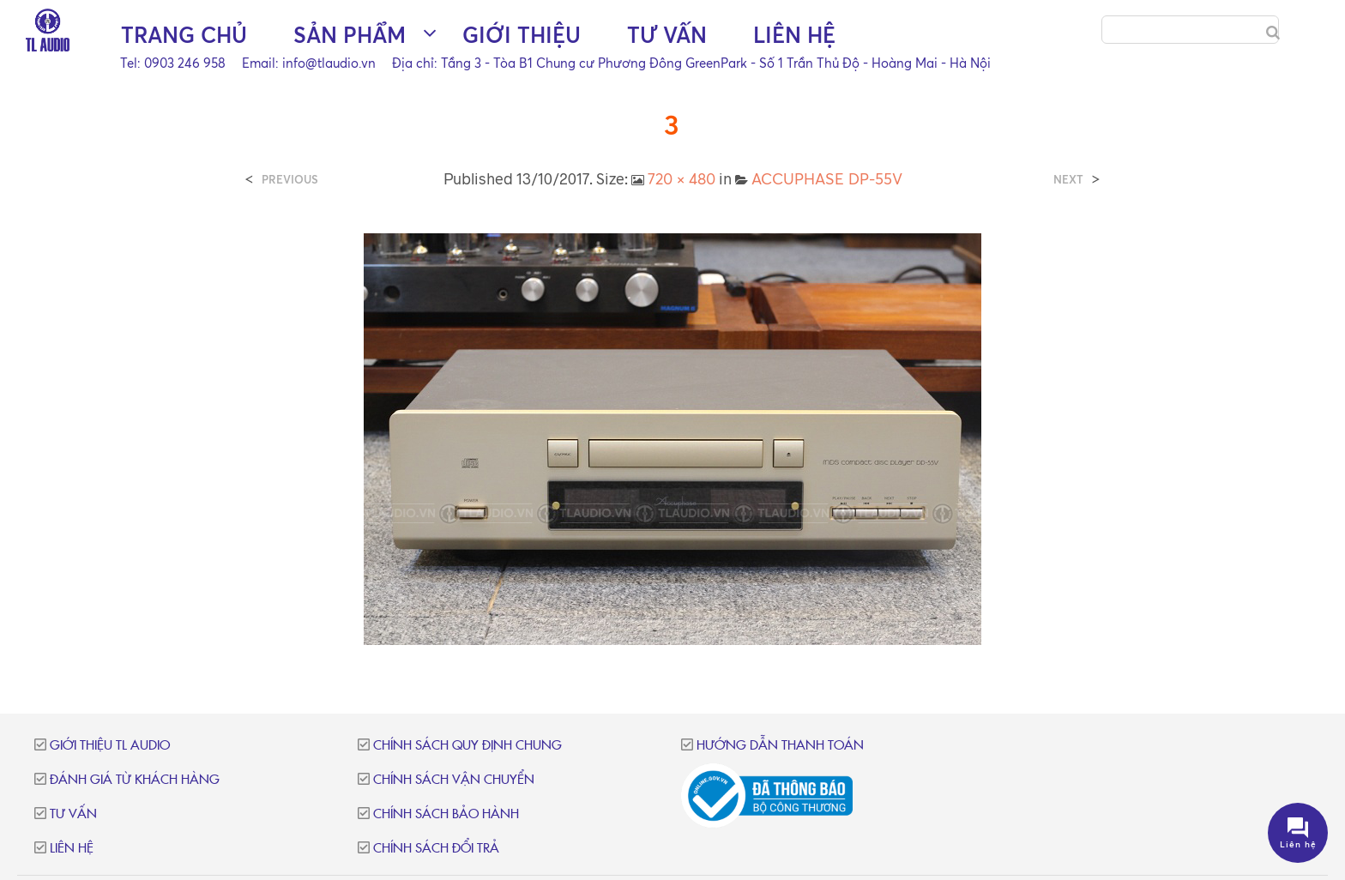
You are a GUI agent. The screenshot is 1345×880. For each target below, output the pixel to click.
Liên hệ (794, 34)
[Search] (1273, 32)
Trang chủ (184, 34)
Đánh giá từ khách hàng (135, 780)
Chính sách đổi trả (436, 848)
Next (1068, 179)
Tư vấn (667, 34)
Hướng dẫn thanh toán (780, 745)
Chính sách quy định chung (467, 745)
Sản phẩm (349, 34)
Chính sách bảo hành (446, 814)
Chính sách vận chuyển (453, 780)
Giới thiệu (521, 34)
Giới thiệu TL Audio (110, 745)
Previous (290, 179)
